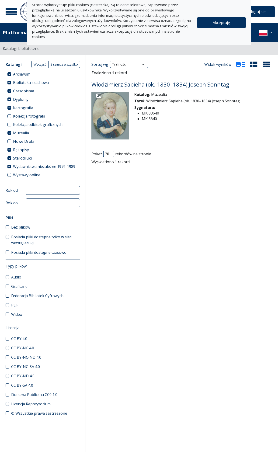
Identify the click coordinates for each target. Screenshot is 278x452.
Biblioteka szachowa (31, 82)
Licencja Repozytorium (31, 404)
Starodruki (22, 158)
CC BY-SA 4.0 (22, 385)
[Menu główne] (11, 11)
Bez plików (20, 227)
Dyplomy (20, 99)
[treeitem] (43, 74)
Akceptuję (221, 22)
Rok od (12, 190)
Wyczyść (40, 64)
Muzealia (21, 133)
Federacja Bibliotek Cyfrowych (37, 295)
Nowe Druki (23, 141)
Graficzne (19, 286)
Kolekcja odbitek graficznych (38, 124)
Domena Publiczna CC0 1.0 (34, 394)
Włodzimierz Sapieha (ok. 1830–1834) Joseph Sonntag (160, 84)
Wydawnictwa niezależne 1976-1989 (44, 166)
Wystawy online (26, 174)
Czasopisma (23, 91)
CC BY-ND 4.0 (23, 376)
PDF (14, 305)
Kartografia (23, 107)
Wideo (16, 314)
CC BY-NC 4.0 (22, 348)
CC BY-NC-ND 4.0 (26, 357)
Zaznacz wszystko (64, 64)
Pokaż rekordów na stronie (121, 154)
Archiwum (21, 74)
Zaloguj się (256, 11)
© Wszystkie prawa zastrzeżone (39, 413)
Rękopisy (21, 149)
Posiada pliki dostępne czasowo (38, 252)
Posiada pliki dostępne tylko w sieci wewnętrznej (41, 239)
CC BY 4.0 (19, 338)
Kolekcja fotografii (29, 116)
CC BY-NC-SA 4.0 (25, 366)
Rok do (12, 202)
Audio (16, 277)
